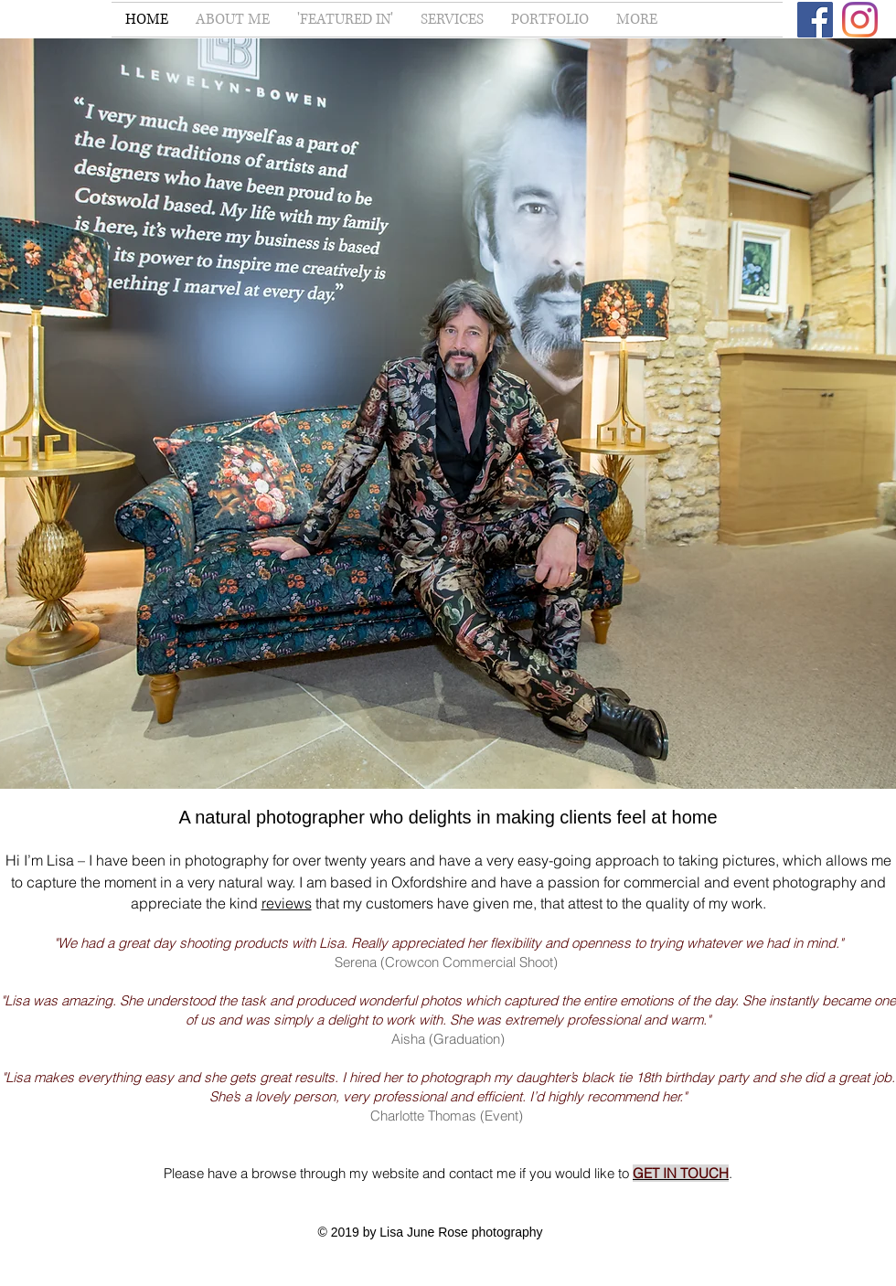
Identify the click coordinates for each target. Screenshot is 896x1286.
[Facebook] (815, 19)
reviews (286, 903)
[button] (452, 20)
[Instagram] (860, 19)
